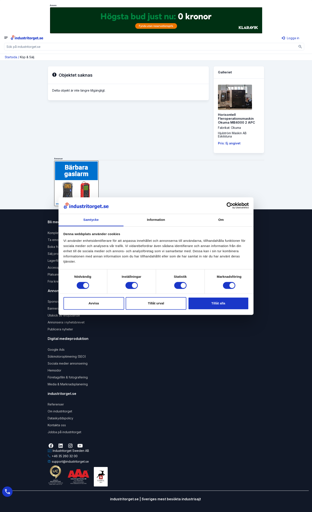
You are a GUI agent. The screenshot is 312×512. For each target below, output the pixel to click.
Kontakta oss (57, 425)
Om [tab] (221, 220)
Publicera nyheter (60, 329)
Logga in (290, 38)
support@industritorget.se (68, 461)
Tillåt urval (156, 303)
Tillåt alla (218, 303)
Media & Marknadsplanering (68, 384)
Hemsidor (54, 370)
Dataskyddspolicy (60, 418)
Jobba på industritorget (64, 432)
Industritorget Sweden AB (68, 450)
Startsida (11, 57)
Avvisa (94, 303)
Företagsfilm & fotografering (68, 377)
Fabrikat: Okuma (229, 127)
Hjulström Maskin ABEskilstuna (232, 134)
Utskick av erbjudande (64, 315)
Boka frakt (55, 247)
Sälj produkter (58, 253)
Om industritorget (60, 411)
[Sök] (300, 46)
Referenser (56, 404)
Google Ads (56, 349)
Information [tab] (156, 220)
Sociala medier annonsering (68, 363)
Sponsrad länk (58, 301)
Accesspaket (57, 267)
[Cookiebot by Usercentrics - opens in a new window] (230, 205)
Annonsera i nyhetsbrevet (66, 322)
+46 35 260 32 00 (63, 456)
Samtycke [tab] (91, 220)
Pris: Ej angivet (229, 143)
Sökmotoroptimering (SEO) (67, 356)
